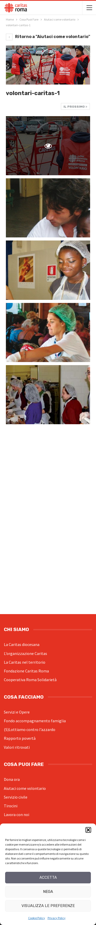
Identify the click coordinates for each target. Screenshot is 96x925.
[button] (88, 829)
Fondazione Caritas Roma (26, 670)
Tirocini (10, 805)
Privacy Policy (57, 918)
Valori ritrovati (17, 747)
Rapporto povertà (20, 738)
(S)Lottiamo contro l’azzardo (29, 729)
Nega (48, 891)
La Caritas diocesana (21, 644)
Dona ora (12, 779)
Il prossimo (75, 106)
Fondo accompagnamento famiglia (35, 720)
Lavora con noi (16, 814)
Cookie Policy (36, 918)
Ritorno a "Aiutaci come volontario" (48, 36)
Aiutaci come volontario (25, 788)
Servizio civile (15, 797)
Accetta (48, 877)
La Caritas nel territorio (24, 662)
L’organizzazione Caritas (25, 653)
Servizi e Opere (17, 712)
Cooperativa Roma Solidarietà (30, 679)
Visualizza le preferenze (48, 905)
